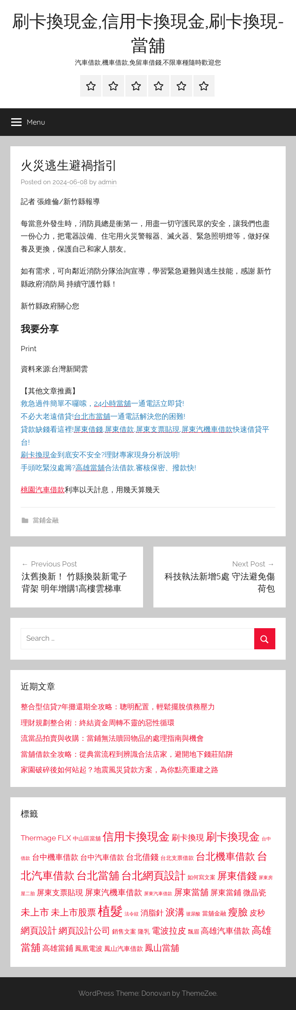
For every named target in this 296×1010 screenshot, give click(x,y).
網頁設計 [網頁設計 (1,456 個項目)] (39, 930)
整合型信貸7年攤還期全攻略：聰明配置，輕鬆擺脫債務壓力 (118, 706)
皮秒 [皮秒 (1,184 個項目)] (257, 912)
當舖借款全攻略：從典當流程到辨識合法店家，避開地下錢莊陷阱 (127, 754)
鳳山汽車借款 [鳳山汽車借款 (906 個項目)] (123, 948)
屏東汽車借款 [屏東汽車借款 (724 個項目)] (158, 893)
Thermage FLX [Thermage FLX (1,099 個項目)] (46, 838)
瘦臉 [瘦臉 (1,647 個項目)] (238, 912)
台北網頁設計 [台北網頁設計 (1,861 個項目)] (153, 875)
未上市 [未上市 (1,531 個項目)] (35, 912)
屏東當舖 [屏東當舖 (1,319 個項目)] (191, 892)
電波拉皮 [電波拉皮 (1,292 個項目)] (169, 931)
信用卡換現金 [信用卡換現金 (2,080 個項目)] (136, 836)
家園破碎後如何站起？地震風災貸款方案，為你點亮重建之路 (119, 769)
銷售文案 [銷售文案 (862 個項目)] (124, 931)
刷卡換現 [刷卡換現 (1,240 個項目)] (187, 837)
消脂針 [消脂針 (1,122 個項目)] (152, 913)
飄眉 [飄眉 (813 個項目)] (193, 931)
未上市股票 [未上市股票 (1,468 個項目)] (73, 912)
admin (107, 182)
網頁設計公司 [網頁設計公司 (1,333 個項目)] (84, 930)
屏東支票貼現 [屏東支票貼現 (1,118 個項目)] (60, 892)
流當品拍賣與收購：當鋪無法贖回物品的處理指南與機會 (112, 738)
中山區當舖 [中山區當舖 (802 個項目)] (87, 838)
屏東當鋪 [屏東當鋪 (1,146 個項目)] (225, 892)
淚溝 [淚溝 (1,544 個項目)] (174, 912)
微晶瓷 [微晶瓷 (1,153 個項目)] (254, 892)
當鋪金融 (46, 520)
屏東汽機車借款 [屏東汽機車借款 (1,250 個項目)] (113, 892)
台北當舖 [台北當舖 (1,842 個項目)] (97, 875)
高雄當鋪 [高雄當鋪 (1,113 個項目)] (57, 948)
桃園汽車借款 (43, 489)
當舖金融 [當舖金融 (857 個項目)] (214, 913)
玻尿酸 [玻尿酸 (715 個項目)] (193, 914)
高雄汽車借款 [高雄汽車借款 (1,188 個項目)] (225, 930)
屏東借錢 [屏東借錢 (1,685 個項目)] (237, 875)
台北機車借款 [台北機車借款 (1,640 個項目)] (225, 856)
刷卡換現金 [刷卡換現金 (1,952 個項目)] (233, 836)
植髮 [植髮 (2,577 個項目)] (110, 911)
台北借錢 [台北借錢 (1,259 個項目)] (142, 857)
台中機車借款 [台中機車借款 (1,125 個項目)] (55, 857)
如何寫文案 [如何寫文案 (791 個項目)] (201, 877)
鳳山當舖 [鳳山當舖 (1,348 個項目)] (162, 948)
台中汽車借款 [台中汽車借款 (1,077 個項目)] (102, 857)
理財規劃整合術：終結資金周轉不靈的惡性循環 (97, 722)
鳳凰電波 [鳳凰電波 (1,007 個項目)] (89, 948)
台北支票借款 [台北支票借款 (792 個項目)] (177, 858)
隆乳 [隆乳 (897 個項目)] (144, 931)
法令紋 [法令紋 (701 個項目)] (132, 914)
